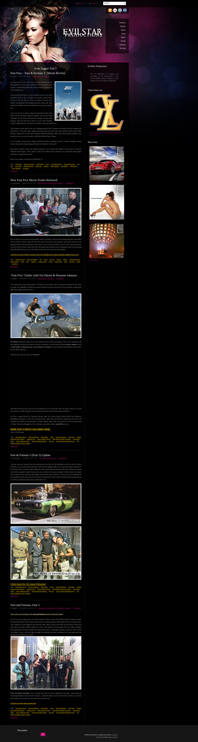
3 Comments (62, 458)
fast (40, 259)
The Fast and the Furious (39, 441)
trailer (78, 262)
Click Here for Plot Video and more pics (23, 703)
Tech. (124, 34)
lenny (22, 262)
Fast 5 (47, 164)
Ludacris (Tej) (42, 262)
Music (123, 37)
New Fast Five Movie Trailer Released (33, 180)
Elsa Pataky (40, 164)
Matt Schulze (55, 166)
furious (59, 259)
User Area (81, 3)
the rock (71, 262)
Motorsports (42, 183)
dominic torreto (20, 259)
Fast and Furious (57, 164)
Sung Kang (73, 166)
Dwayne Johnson (29, 164)
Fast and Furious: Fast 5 (25, 605)
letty (27, 262)
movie (51, 262)
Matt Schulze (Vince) (43, 439)
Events (123, 41)
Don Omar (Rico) (20, 437)
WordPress (114, 735)
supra (65, 262)
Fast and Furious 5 (69, 164)
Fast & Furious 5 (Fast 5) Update (30, 455)
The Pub (123, 48)
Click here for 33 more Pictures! (28, 584)
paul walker (64, 166)
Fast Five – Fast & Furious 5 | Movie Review (37, 73)
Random (123, 45)
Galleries (122, 23)
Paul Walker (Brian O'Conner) (62, 439)
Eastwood (16, 183)
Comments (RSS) (112, 737)
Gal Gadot (18, 166)
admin (14, 76)
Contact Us (94, 3)
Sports (123, 30)
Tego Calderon (16, 168)
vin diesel (26, 168)
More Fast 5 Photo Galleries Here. (30, 429)
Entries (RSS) (100, 737)
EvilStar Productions (83, 33)
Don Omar (18, 164)
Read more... (14, 171)
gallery (65, 259)
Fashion (123, 26)
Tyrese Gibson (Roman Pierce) (65, 441)
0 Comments (45, 76)
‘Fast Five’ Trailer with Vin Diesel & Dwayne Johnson (43, 275)
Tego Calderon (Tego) (23, 441)
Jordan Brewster (28, 166)
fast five (52, 259)
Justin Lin (38, 166)
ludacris (46, 166)
